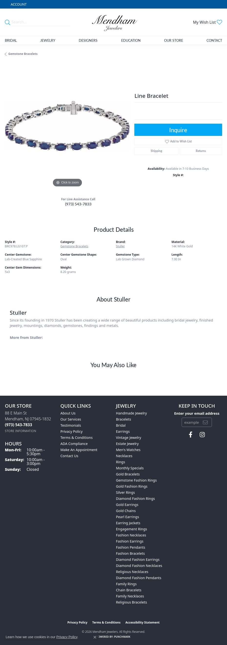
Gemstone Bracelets (23, 54)
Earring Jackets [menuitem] (128, 523)
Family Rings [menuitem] (126, 584)
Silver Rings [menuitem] (125, 492)
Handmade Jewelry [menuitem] (131, 413)
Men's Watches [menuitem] (128, 449)
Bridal (11, 40)
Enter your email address (196, 413)
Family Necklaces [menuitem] (130, 596)
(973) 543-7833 (78, 204)
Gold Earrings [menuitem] (127, 504)
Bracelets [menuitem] (123, 419)
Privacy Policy (71, 431)
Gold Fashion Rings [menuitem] (132, 486)
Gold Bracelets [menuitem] (128, 474)
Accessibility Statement (142, 622)
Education (131, 40)
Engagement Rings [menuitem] (131, 529)
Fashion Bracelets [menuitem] (130, 553)
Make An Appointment (79, 449)
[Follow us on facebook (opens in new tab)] (190, 435)
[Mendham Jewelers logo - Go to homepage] (113, 22)
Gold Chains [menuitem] (126, 510)
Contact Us (69, 456)
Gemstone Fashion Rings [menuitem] (136, 480)
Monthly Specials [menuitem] (130, 468)
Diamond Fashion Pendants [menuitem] (138, 577)
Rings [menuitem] (120, 462)
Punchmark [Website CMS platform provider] (122, 636)
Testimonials (70, 425)
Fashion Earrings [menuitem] (130, 541)
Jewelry (47, 40)
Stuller (120, 246)
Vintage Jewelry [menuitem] (128, 437)
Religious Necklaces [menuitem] (132, 571)
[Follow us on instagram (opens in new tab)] (202, 435)
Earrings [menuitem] (123, 431)
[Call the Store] (18, 424)
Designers (88, 40)
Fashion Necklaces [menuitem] (131, 535)
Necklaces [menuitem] (124, 456)
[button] (18, 4)
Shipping (156, 151)
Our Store (173, 40)
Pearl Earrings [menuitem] (127, 516)
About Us (68, 413)
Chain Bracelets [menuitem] (128, 590)
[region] (67, 126)
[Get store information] (20, 431)
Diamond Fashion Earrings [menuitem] (138, 559)
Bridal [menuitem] (121, 425)
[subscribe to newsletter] (205, 422)
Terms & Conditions (76, 437)
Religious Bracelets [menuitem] (131, 602)
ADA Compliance (74, 443)
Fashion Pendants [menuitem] (130, 547)
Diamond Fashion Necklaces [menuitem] (139, 565)
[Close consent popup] (94, 637)
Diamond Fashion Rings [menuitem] (135, 498)
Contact (214, 40)
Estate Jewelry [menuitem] (127, 443)
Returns (201, 151)
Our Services (70, 419)
